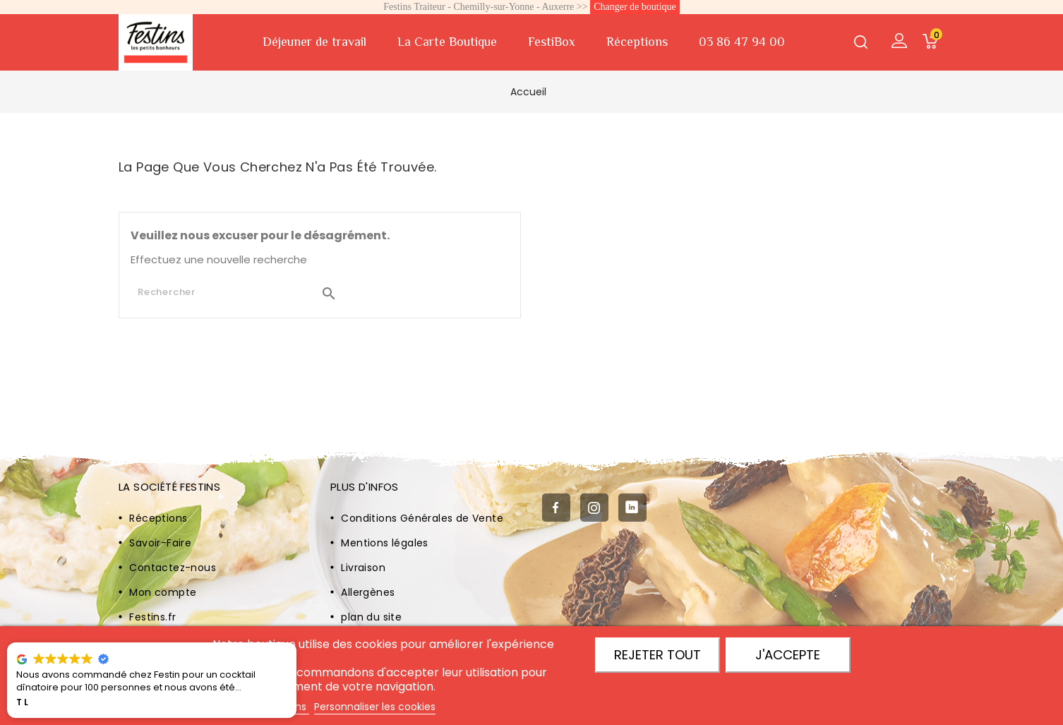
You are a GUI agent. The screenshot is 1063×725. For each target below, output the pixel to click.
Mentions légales (384, 543)
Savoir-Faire (160, 543)
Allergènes (368, 592)
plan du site (371, 617)
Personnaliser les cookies (375, 707)
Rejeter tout (657, 655)
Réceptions (637, 42)
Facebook (556, 508)
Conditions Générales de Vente (422, 518)
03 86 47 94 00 (742, 42)
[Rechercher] (237, 292)
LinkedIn (632, 508)
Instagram (594, 508)
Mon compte (162, 592)
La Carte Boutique (447, 42)
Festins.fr (152, 617)
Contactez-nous (172, 568)
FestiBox (551, 42)
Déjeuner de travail (314, 42)
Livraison (363, 568)
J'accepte (787, 655)
